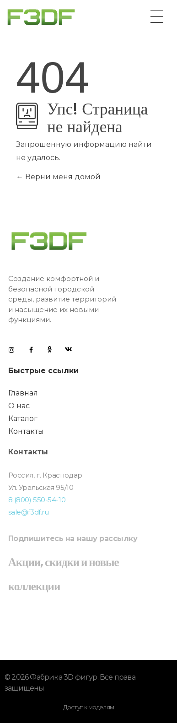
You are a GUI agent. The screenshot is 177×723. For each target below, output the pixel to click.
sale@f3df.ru (28, 512)
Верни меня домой (58, 176)
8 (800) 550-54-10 (36, 499)
